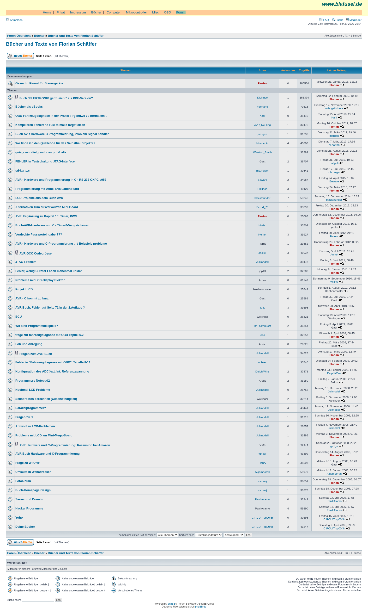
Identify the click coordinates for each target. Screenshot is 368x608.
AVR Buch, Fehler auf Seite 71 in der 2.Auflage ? (50, 307)
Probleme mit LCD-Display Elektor (40, 280)
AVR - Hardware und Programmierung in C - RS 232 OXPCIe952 (60, 179)
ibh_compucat (262, 325)
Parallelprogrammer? (30, 408)
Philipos (262, 188)
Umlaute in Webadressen (33, 472)
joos (262, 334)
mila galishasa (334, 108)
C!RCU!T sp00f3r (262, 517)
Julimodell (262, 261)
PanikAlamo (262, 499)
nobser (262, 362)
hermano (262, 106)
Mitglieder (354, 19)
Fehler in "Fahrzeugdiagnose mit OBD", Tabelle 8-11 (52, 362)
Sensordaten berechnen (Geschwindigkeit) (46, 399)
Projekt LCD (24, 289)
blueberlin (262, 143)
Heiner (262, 234)
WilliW (334, 281)
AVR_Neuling (262, 124)
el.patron (334, 144)
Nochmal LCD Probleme (32, 389)
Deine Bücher (25, 526)
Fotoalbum (23, 481)
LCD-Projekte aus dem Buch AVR (39, 198)
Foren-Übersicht (19, 35)
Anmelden (14, 19)
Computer (114, 12)
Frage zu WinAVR (27, 463)
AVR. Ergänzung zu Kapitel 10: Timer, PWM (46, 216)
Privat (61, 12)
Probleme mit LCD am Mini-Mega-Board (43, 435)
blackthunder (262, 197)
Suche (338, 19)
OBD (167, 12)
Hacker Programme (29, 508)
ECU (18, 316)
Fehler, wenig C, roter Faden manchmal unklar (48, 271)
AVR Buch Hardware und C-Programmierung (47, 453)
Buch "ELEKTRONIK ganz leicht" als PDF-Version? (56, 98)
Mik (262, 307)
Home (47, 12)
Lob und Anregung (28, 344)
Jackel (262, 252)
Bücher (96, 12)
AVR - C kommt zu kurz (31, 298)
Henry (262, 462)
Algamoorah (262, 471)
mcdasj (262, 481)
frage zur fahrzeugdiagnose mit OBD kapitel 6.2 (49, 335)
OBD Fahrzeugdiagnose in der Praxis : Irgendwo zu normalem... (61, 116)
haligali (334, 163)
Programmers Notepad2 (32, 380)
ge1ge (334, 446)
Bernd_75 (262, 207)
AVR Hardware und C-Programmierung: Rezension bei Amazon (64, 445)
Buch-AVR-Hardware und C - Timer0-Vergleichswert (52, 225)
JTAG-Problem (25, 262)
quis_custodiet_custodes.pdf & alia (40, 152)
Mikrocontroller (136, 12)
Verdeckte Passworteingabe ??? (38, 234)
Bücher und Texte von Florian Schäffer (76, 35)
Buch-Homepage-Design (33, 490)
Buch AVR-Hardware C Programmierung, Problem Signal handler (62, 134)
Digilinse (262, 97)
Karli (262, 115)
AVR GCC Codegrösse (35, 253)
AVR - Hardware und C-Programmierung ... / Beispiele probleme (61, 243)
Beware (262, 179)
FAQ (324, 19)
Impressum (78, 12)
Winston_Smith (262, 152)
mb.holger (262, 170)
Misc (155, 12)
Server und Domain (29, 499)
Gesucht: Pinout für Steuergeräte (39, 83)
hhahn (262, 225)
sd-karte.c (22, 170)
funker (262, 453)
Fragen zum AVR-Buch (35, 354)
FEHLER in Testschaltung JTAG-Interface (45, 161)
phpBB (171, 603)
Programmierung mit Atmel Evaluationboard (47, 189)
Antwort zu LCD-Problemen (35, 426)
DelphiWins (262, 371)
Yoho (19, 517)
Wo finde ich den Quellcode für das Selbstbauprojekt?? (55, 143)
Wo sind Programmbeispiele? (36, 326)
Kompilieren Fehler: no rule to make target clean (50, 125)
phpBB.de (200, 606)
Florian (262, 83)
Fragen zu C (24, 417)
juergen (262, 134)
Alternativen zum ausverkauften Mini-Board (46, 207)
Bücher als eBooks (29, 106)
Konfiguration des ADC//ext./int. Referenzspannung (52, 371)
